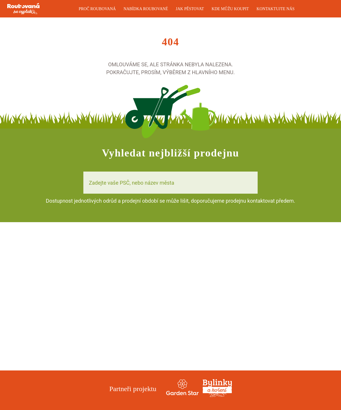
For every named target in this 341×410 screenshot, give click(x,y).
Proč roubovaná (97, 9)
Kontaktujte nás (275, 9)
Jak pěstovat (190, 9)
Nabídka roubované (145, 9)
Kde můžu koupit (230, 9)
